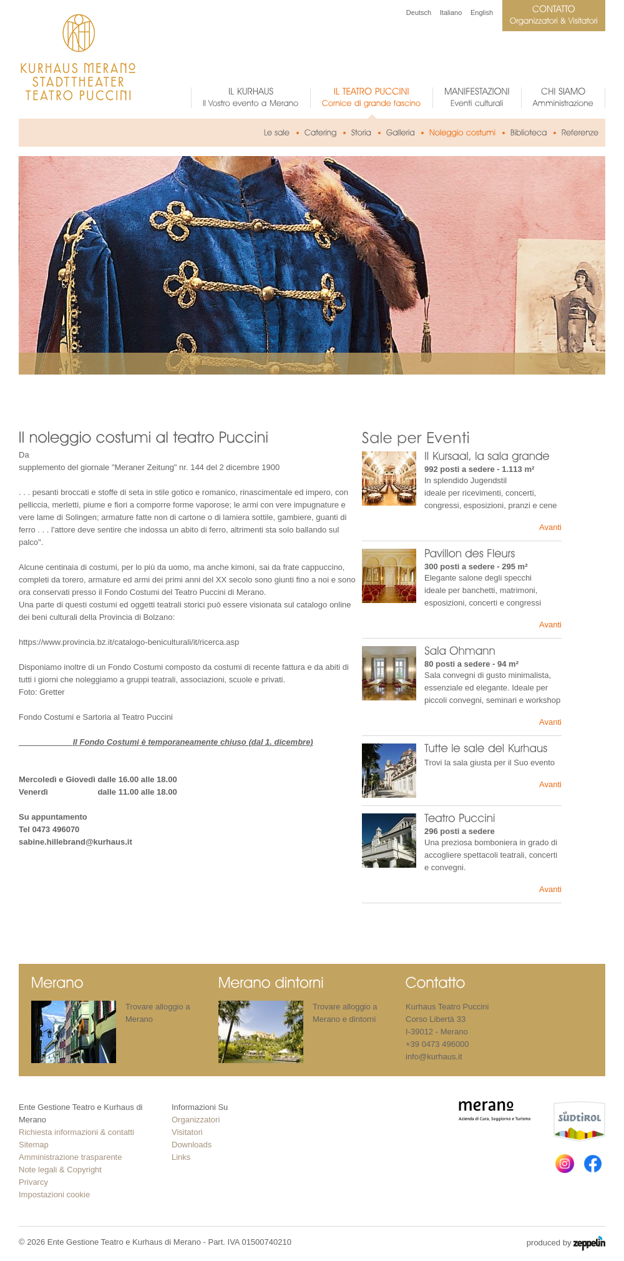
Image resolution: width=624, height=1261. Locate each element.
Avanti (550, 527)
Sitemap (34, 1144)
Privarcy (33, 1182)
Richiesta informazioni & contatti (76, 1132)
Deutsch (418, 12)
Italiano (451, 12)
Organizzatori (196, 1119)
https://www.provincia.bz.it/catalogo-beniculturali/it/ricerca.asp (129, 642)
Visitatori (187, 1132)
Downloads (192, 1144)
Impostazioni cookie (54, 1194)
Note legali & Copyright (60, 1169)
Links (181, 1157)
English (481, 12)
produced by (566, 1243)
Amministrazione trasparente (70, 1157)
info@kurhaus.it (434, 1056)
